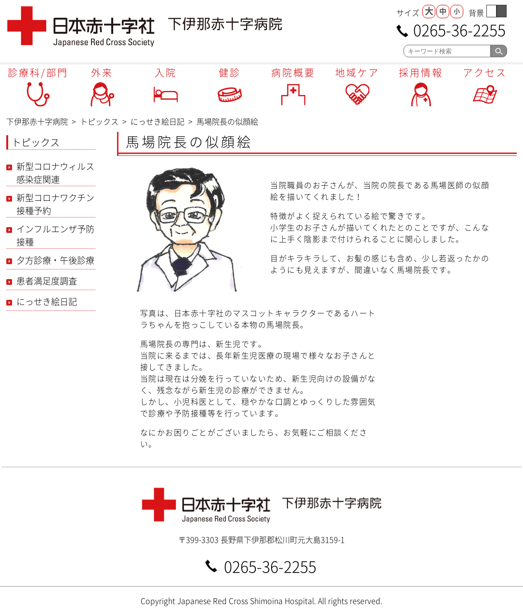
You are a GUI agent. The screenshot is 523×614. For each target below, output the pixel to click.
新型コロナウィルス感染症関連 (55, 173)
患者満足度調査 (46, 280)
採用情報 (421, 72)
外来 (102, 72)
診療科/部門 (38, 72)
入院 (166, 72)
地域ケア (357, 72)
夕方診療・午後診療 (55, 260)
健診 (230, 72)
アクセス (485, 72)
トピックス (36, 142)
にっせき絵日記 (46, 301)
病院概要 (293, 72)
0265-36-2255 (459, 29)
